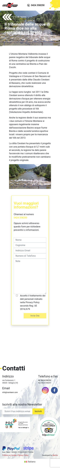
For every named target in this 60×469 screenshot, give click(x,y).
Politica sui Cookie (9, 455)
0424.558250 (20, 217)
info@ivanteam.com (10, 392)
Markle (55, 455)
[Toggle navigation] (57, 4)
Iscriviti (38, 411)
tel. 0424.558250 (44, 380)
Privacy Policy (23, 455)
